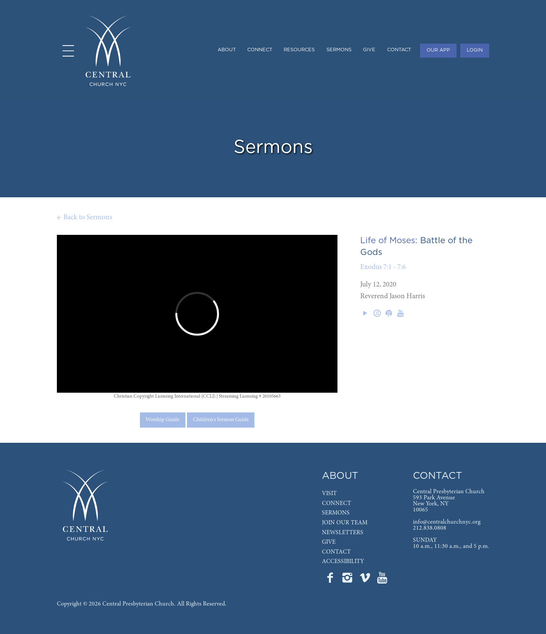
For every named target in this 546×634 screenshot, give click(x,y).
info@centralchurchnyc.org (446, 522)
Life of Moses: (388, 240)
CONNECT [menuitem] (259, 49)
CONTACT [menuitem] (399, 49)
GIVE (329, 542)
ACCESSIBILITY (343, 561)
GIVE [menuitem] (369, 49)
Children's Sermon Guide (221, 420)
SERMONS (336, 513)
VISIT (329, 494)
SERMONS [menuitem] (338, 49)
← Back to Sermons (84, 217)
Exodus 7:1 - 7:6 (383, 267)
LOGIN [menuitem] (475, 50)
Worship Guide (162, 420)
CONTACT (336, 552)
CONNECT (336, 503)
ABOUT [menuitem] (227, 49)
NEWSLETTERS (342, 533)
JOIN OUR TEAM (344, 523)
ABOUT (340, 476)
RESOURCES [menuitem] (299, 49)
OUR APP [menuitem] (438, 50)
